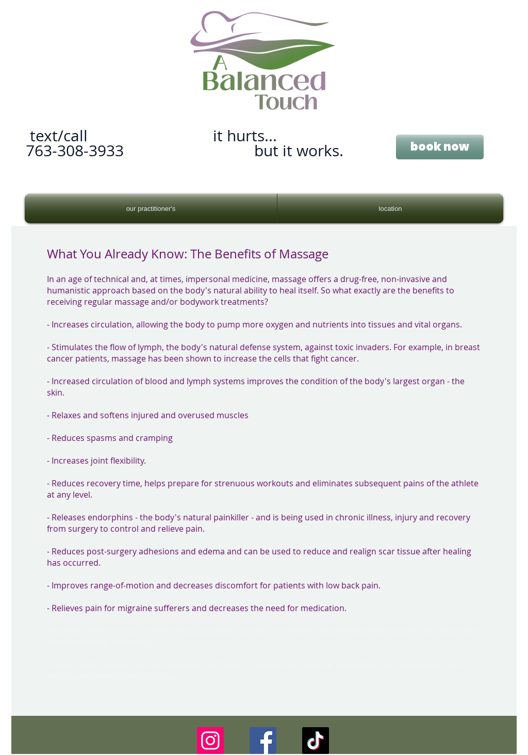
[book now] (440, 147)
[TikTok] (315, 740)
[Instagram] (210, 740)
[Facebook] (263, 740)
